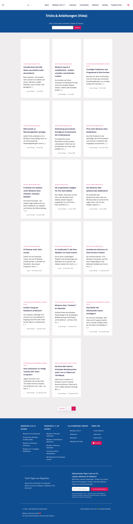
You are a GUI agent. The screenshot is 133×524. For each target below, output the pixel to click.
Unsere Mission (99, 431)
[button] (96, 443)
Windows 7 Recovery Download (53, 447)
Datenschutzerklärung (85, 497)
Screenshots (84, 5)
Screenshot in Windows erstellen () (30, 438)
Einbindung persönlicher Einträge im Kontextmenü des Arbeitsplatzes (65, 132)
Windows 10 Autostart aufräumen (30, 444)
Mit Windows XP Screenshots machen (55, 458)
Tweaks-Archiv (116, 5)
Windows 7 (73, 438)
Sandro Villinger (31, 91)
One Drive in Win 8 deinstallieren (52, 452)
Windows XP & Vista (76, 441)
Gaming (105, 5)
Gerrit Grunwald (31, 215)
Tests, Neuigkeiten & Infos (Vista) (65, 302)
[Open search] (128, 5)
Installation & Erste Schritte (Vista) (66, 363)
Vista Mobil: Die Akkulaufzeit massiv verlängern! (94, 310)
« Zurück (61, 408)
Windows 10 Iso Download (31, 434)
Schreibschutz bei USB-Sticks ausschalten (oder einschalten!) (33, 70)
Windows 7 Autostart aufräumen (53, 435)
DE (28, 5)
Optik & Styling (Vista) (61, 184)
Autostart (72, 5)
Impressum (97, 434)
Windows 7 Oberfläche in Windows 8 (54, 441)
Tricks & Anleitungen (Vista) (31, 64)
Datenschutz (98, 438)
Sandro (28, 270)
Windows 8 (73, 434)
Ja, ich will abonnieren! (99, 489)
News (47, 5)
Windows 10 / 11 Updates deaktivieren (31, 450)
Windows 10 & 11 (58, 5)
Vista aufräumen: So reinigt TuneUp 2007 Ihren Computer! (34, 371)
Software (95, 5)
